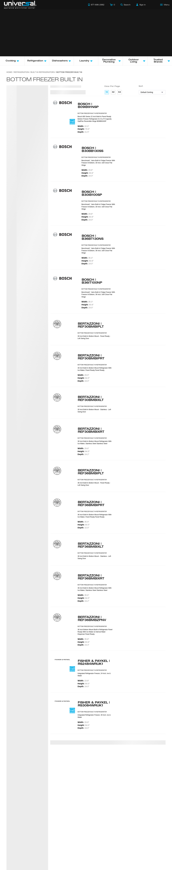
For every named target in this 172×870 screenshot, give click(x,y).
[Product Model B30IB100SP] (66, 202)
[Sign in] (141, 4)
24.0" (87, 176)
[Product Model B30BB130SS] (66, 158)
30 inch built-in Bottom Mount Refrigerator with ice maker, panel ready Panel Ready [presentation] (95, 369)
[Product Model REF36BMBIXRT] (64, 589)
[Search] (125, 4)
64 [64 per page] (119, 92)
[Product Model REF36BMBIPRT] (64, 515)
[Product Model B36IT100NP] (66, 289)
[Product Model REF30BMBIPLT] (64, 336)
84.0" (84, 683)
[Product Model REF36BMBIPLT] (64, 483)
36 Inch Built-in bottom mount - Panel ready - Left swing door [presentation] (94, 484)
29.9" (83, 375)
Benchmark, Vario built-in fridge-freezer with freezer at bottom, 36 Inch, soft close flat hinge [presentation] (98, 250)
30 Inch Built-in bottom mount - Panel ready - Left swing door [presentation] (94, 337)
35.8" (83, 639)
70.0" (84, 129)
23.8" (83, 680)
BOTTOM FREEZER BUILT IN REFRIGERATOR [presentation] (92, 113)
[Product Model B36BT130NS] (66, 246)
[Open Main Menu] (165, 4)
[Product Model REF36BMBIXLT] (64, 556)
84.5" (84, 378)
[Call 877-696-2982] (96, 4)
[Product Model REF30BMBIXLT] (64, 409)
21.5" (83, 132)
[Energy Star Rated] (72, 122)
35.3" (87, 258)
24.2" (83, 454)
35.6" (83, 595)
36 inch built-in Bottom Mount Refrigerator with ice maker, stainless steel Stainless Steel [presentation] (95, 589)
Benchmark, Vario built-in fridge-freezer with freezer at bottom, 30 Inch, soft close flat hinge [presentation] (98, 163)
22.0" (83, 126)
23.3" (83, 645)
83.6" (88, 173)
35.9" (83, 522)
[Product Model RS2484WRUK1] (64, 668)
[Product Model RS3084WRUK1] (64, 710)
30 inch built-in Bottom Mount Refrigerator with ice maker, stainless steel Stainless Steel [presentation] (95, 442)
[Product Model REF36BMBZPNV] (64, 633)
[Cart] (112, 4)
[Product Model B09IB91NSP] (64, 116)
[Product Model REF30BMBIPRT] (64, 369)
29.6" (83, 448)
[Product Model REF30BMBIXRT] (64, 442)
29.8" (87, 170)
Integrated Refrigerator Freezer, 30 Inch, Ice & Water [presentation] (94, 716)
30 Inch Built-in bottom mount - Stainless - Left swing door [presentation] (94, 411)
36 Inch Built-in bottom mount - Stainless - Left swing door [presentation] (94, 557)
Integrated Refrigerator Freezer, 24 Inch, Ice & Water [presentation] (94, 674)
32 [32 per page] (113, 92)
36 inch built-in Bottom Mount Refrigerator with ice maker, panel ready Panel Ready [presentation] (95, 516)
